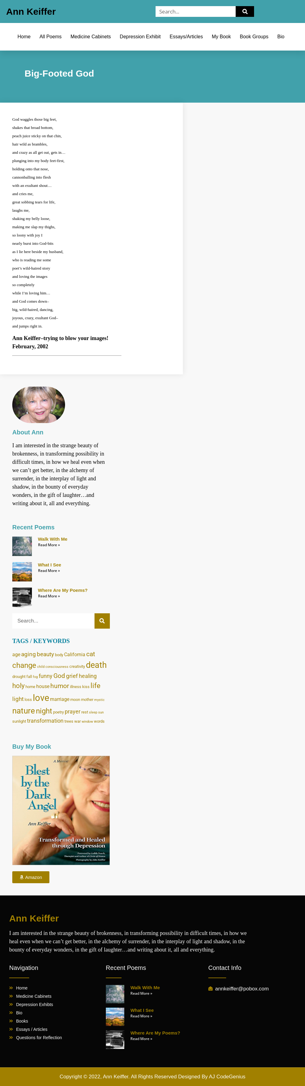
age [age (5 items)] (16, 654)
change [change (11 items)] (24, 665)
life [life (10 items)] (95, 686)
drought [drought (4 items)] (18, 676)
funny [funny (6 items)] (45, 676)
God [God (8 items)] (59, 675)
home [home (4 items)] (30, 686)
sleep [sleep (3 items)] (93, 712)
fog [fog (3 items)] (35, 677)
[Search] (245, 11)
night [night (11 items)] (44, 711)
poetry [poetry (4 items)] (58, 711)
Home (24, 36)
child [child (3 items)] (40, 667)
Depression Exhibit (140, 36)
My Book (221, 36)
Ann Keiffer (31, 11)
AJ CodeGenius (227, 1077)
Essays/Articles (186, 36)
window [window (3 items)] (87, 722)
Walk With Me (53, 539)
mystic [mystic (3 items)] (99, 700)
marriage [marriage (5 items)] (59, 699)
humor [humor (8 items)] (59, 686)
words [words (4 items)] (99, 721)
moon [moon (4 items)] (75, 699)
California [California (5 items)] (74, 654)
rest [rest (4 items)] (84, 711)
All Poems (51, 36)
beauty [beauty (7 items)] (45, 654)
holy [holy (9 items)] (18, 686)
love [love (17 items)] (41, 698)
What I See (49, 564)
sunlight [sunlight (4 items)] (19, 721)
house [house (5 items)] (42, 686)
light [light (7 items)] (18, 698)
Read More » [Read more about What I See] (49, 570)
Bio (280, 36)
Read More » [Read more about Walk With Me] (49, 544)
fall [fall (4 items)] (29, 676)
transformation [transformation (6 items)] (45, 721)
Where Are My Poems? (63, 590)
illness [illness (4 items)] (75, 686)
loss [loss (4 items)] (28, 699)
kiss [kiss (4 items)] (86, 686)
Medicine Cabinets (91, 36)
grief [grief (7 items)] (72, 675)
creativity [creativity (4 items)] (77, 666)
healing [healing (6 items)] (88, 676)
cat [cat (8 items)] (90, 654)
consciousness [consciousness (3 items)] (56, 667)
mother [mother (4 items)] (87, 699)
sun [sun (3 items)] (101, 712)
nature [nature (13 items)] (23, 710)
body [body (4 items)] (59, 654)
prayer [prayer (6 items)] (72, 712)
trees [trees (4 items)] (68, 721)
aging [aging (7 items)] (28, 654)
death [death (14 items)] (96, 665)
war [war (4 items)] (77, 721)
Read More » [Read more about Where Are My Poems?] (49, 596)
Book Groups (254, 36)
